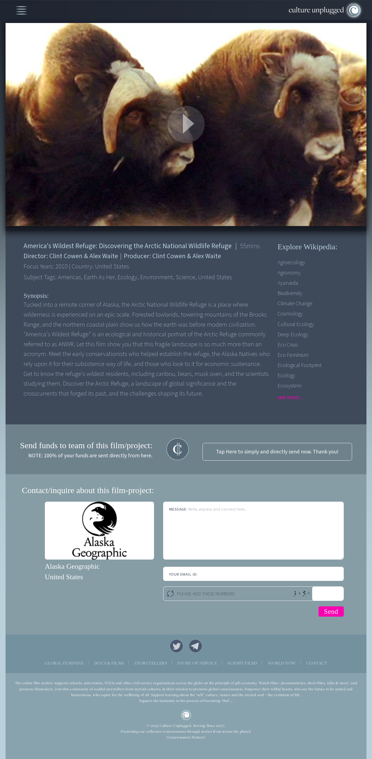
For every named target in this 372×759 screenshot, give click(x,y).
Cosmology (290, 314)
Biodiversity (290, 293)
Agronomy (289, 273)
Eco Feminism (293, 355)
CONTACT (316, 663)
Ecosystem (290, 386)
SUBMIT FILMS (242, 663)
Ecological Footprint (300, 365)
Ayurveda (288, 283)
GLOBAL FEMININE (64, 663)
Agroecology (291, 262)
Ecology (286, 376)
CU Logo (186, 715)
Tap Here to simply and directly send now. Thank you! (277, 452)
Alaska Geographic (72, 566)
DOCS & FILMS (109, 663)
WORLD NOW (282, 663)
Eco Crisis (288, 345)
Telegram (195, 646)
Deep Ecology (293, 335)
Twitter (176, 646)
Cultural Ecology (296, 324)
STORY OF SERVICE (197, 663)
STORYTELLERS (150, 663)
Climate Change (295, 303)
